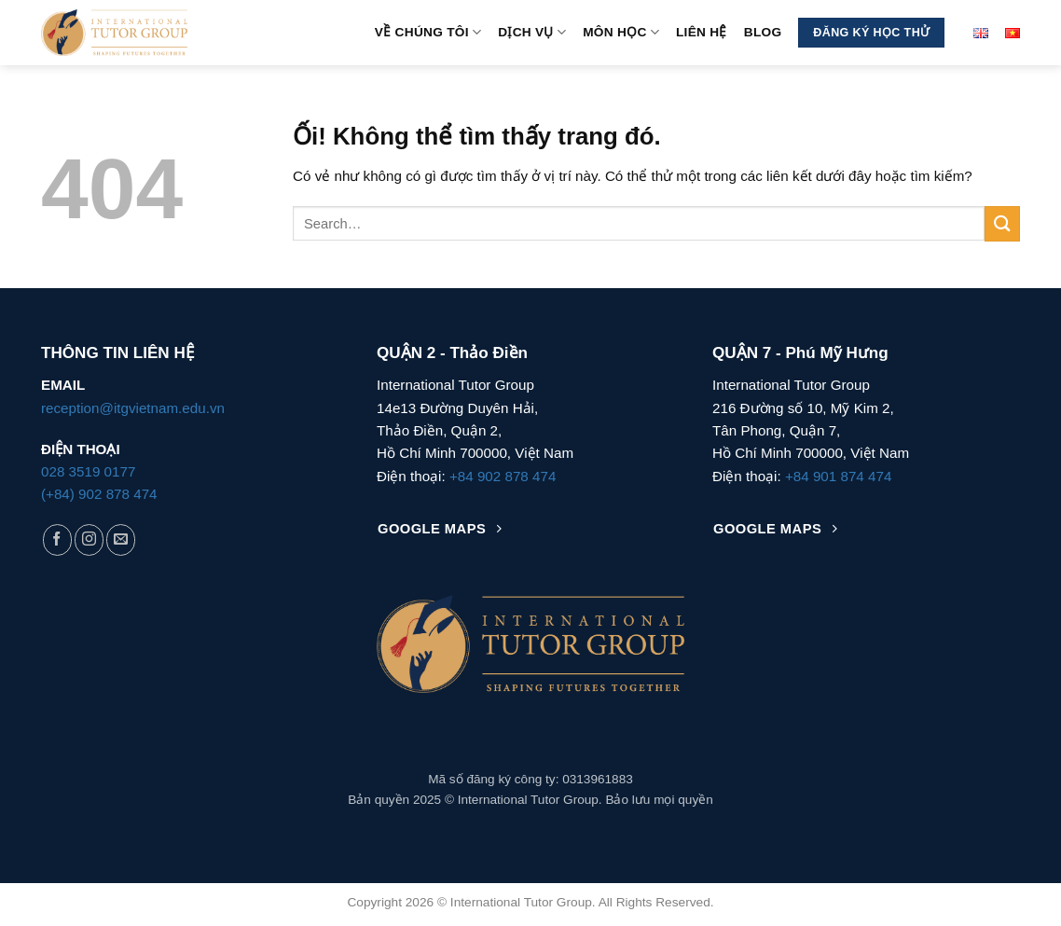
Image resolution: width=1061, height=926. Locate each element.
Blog (763, 32)
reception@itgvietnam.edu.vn (133, 408)
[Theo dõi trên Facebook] (57, 539)
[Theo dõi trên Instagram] (89, 539)
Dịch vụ (532, 32)
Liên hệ (701, 32)
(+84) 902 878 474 (99, 494)
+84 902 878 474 (502, 476)
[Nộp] (1002, 224)
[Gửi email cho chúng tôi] (120, 539)
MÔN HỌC (621, 32)
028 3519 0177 (88, 471)
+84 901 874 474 (838, 476)
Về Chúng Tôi (428, 32)
